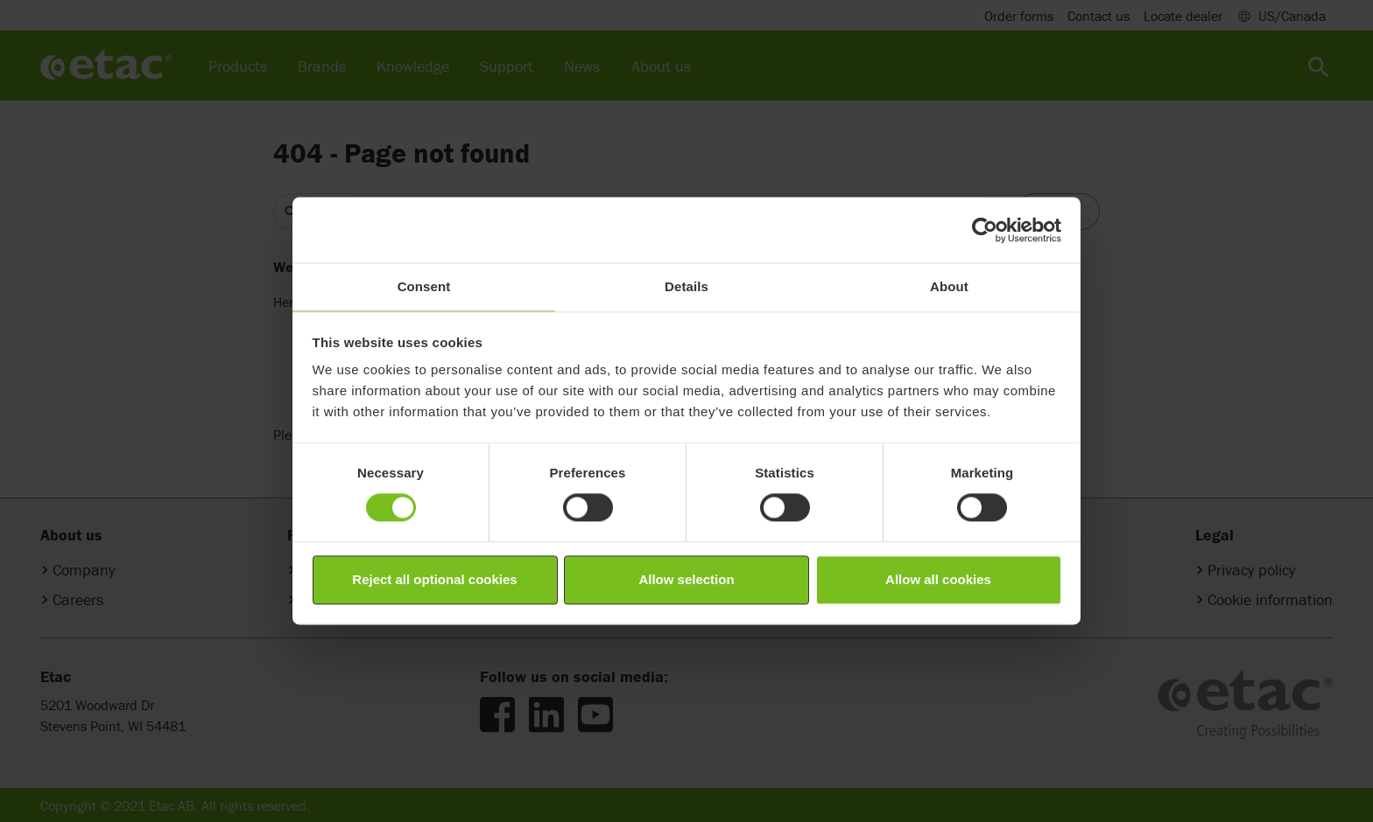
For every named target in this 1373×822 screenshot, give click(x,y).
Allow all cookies (938, 579)
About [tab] (949, 286)
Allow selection (686, 579)
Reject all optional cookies (434, 579)
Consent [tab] (424, 286)
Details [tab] (686, 286)
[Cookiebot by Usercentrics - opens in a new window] (984, 230)
